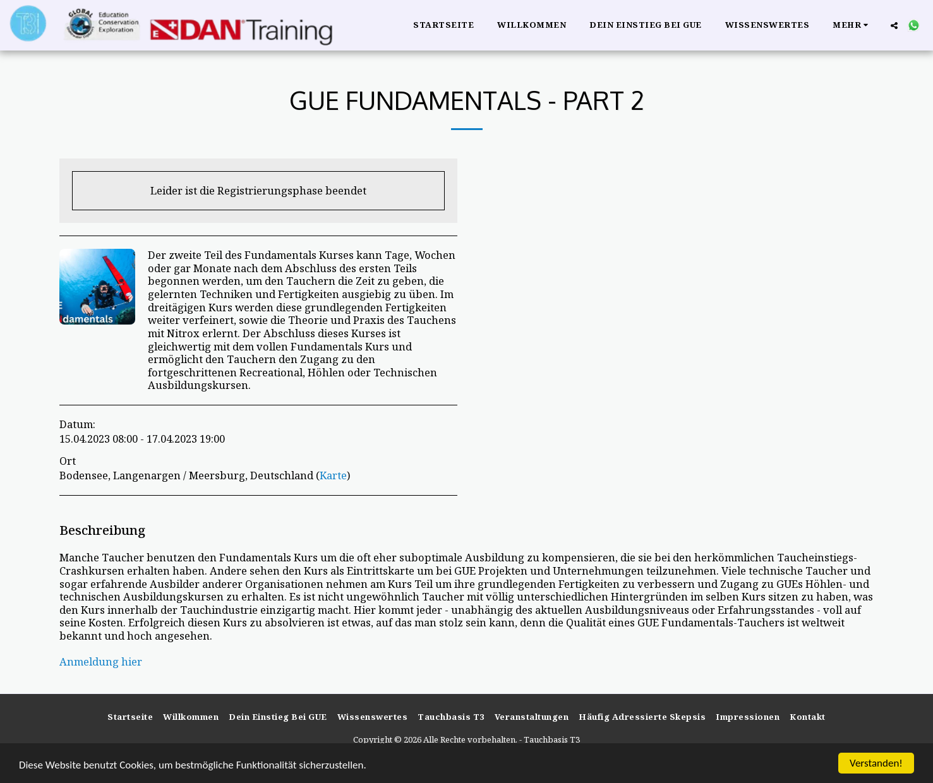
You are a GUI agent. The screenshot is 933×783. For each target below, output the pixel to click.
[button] (894, 25)
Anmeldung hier (100, 661)
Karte (333, 475)
